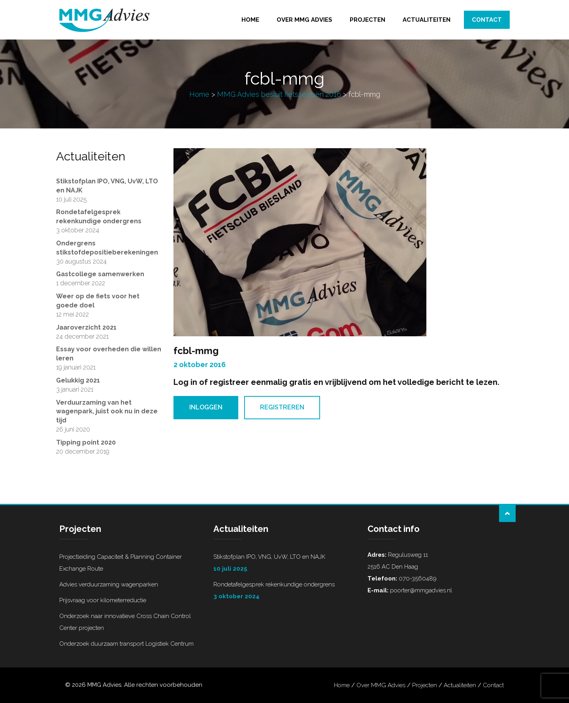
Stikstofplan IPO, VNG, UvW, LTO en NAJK (284, 564)
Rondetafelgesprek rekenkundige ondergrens (284, 591)
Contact (487, 19)
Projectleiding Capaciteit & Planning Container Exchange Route (120, 562)
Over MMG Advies (304, 19)
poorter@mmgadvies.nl (420, 590)
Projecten (367, 19)
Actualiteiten (426, 19)
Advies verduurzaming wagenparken (108, 584)
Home (250, 19)
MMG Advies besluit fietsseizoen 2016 (279, 94)
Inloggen (205, 407)
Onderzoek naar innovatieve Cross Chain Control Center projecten (125, 622)
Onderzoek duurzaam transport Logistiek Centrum (126, 643)
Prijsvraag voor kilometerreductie (102, 600)
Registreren (282, 407)
